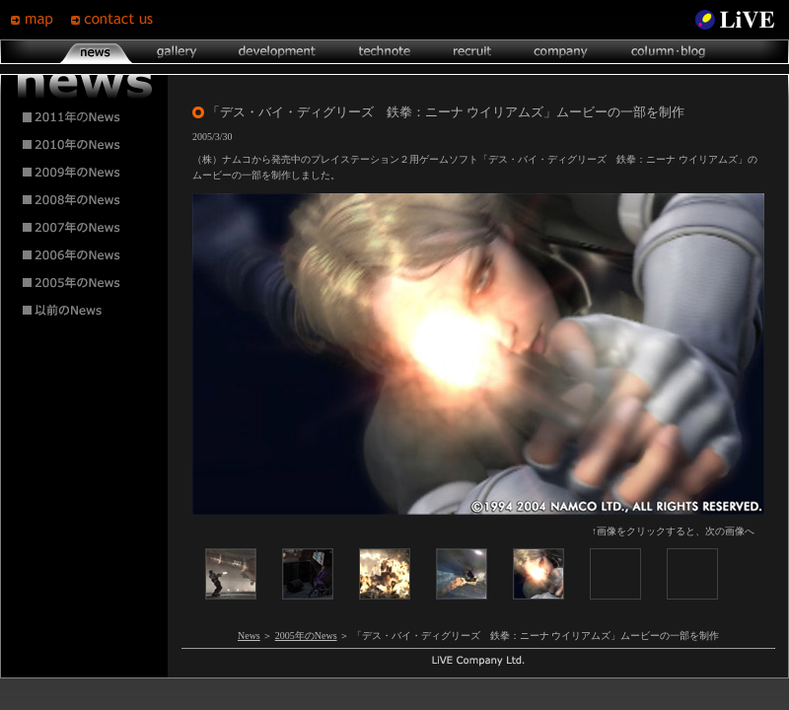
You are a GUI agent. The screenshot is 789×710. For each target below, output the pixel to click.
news (96, 51)
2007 (85, 228)
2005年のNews (306, 635)
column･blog (666, 51)
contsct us (114, 20)
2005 (85, 283)
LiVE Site (734, 20)
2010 (85, 145)
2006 (85, 255)
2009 (85, 172)
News (249, 635)
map (40, 20)
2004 (85, 310)
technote (383, 51)
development (277, 51)
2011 (85, 117)
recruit (472, 51)
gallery (176, 51)
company (560, 51)
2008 (85, 200)
